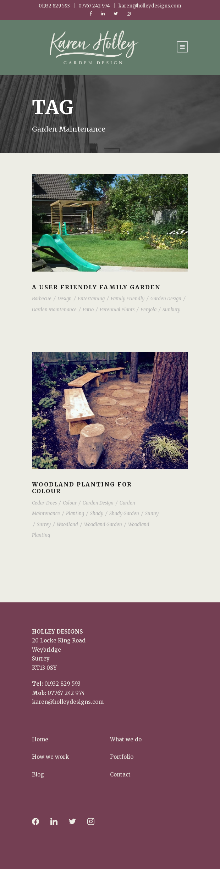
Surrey (44, 525)
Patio (88, 310)
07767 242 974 (66, 693)
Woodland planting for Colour (82, 488)
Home (40, 739)
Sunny (152, 514)
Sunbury (171, 310)
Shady (96, 514)
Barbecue (41, 299)
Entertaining (91, 299)
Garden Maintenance (54, 310)
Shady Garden (124, 514)
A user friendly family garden (96, 287)
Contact (120, 774)
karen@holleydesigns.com (68, 701)
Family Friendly (127, 299)
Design (64, 299)
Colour (70, 503)
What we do (126, 739)
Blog (38, 774)
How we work (50, 756)
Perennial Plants (117, 310)
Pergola (148, 310)
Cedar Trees (44, 503)
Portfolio (121, 756)
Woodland (67, 525)
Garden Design (165, 299)
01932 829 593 (62, 683)
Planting (75, 514)
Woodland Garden (103, 525)
